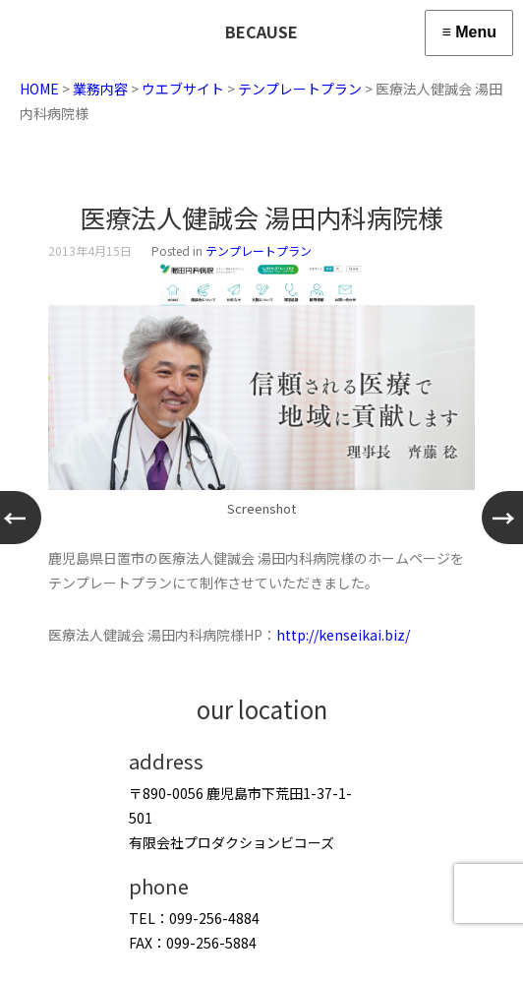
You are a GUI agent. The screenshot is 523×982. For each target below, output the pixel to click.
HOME (39, 88)
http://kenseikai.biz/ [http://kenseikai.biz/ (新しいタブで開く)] (343, 634)
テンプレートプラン (300, 88)
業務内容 (100, 88)
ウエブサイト (183, 88)
